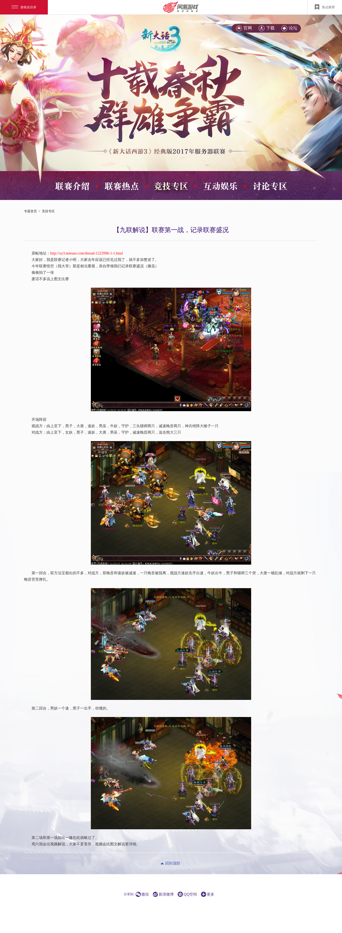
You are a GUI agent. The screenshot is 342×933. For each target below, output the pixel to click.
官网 (247, 28)
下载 (270, 28)
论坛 (293, 28)
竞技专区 (48, 211)
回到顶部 (172, 863)
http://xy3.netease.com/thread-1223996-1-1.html (86, 253)
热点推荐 (325, 7)
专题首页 (30, 211)
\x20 (164, 96)
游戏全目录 (23, 7)
